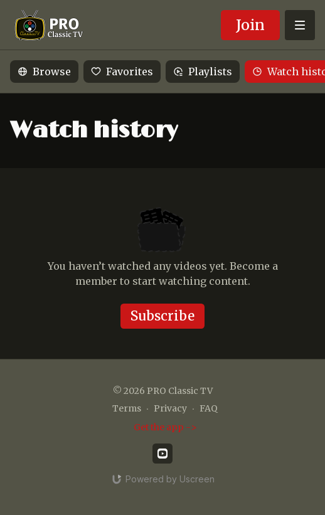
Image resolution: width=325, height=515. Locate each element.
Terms (126, 408)
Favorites (122, 71)
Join (250, 25)
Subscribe (162, 316)
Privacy (170, 408)
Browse (44, 71)
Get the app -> (165, 427)
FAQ (209, 408)
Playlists (202, 71)
